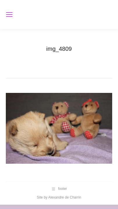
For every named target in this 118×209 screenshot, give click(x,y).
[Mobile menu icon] (9, 14)
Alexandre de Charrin (64, 197)
